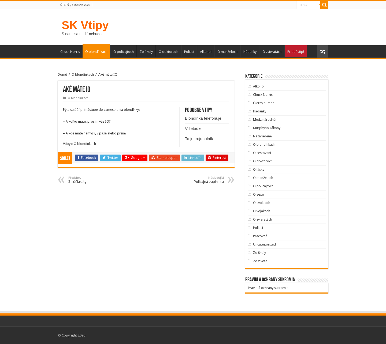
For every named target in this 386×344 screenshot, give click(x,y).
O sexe (258, 194)
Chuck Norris (70, 52)
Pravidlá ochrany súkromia (268, 288)
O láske (258, 169)
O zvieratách (271, 52)
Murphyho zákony (266, 128)
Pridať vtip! (295, 52)
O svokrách (261, 203)
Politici (189, 52)
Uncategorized (264, 244)
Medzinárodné (264, 120)
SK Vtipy (85, 25)
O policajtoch (123, 52)
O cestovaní (262, 153)
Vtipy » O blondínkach (79, 144)
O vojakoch (261, 211)
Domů (62, 74)
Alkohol (205, 52)
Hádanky (250, 52)
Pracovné (260, 236)
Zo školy (146, 52)
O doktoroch (168, 52)
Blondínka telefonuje (203, 118)
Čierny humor (263, 103)
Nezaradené (262, 136)
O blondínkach (96, 52)
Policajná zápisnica (196, 180)
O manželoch (227, 52)
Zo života (260, 261)
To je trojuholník (199, 138)
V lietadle (193, 128)
